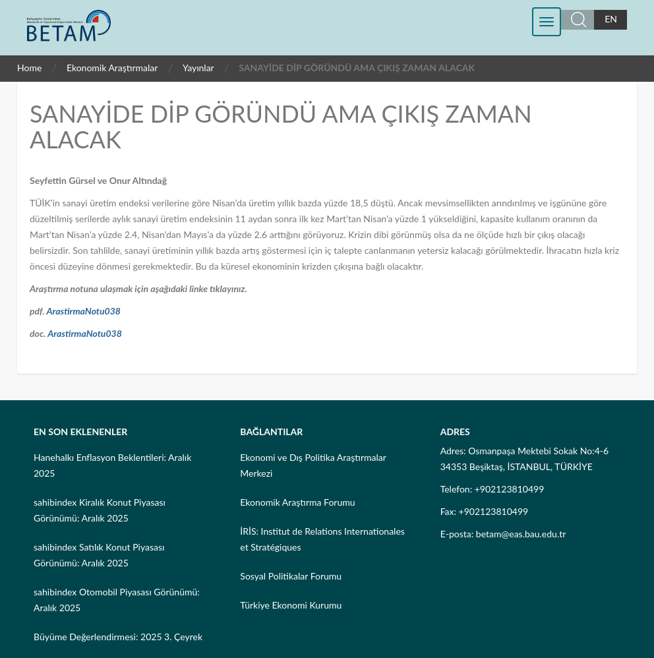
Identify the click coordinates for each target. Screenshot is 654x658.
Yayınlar (198, 67)
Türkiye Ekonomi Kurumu (291, 605)
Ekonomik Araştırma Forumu (297, 502)
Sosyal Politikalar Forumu (291, 576)
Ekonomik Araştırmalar (112, 67)
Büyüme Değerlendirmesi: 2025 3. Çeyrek (118, 636)
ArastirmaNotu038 (83, 310)
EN (611, 18)
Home (29, 67)
